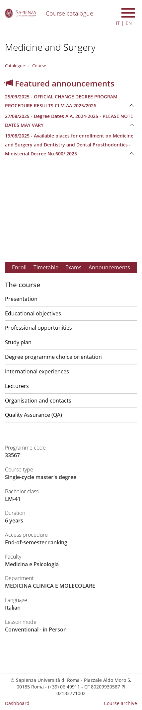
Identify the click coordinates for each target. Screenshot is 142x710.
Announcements (109, 267)
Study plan (18, 342)
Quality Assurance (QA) (33, 414)
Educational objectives (33, 313)
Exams (73, 267)
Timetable (46, 267)
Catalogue (15, 66)
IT (118, 23)
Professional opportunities (38, 327)
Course (39, 66)
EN (129, 23)
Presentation (21, 298)
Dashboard (17, 703)
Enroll (19, 267)
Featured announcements (59, 83)
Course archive (120, 703)
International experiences (37, 371)
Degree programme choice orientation (53, 356)
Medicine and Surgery (50, 47)
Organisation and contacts (38, 400)
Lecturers (17, 386)
